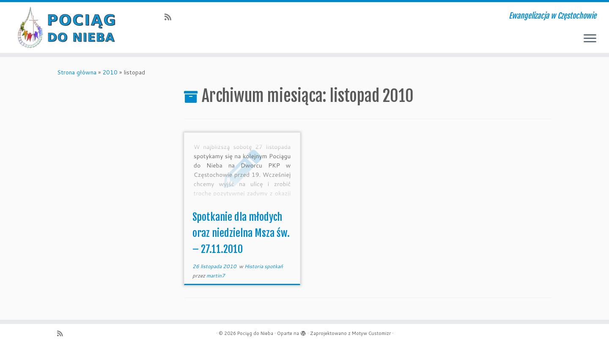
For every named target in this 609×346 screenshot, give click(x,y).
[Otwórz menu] (590, 39)
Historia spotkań (263, 266)
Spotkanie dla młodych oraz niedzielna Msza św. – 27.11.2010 (241, 233)
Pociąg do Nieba (255, 333)
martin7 (215, 275)
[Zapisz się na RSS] (171, 16)
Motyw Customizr (371, 333)
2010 (110, 72)
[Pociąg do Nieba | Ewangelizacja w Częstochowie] (70, 27)
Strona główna (76, 72)
